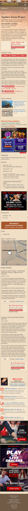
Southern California (15, 12)
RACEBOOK (22, 385)
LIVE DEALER (22, 384)
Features (13, 55)
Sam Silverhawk (16, 502)
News (5, 55)
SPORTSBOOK (14, 385)
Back (5, 301)
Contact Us (14, 508)
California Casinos (5, 12)
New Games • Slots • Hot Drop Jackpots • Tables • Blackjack (16, 308)
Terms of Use (14, 506)
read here (19, 293)
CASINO (11, 384)
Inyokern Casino (20, 301)
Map (22, 55)
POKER (16, 384)
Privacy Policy (14, 505)
